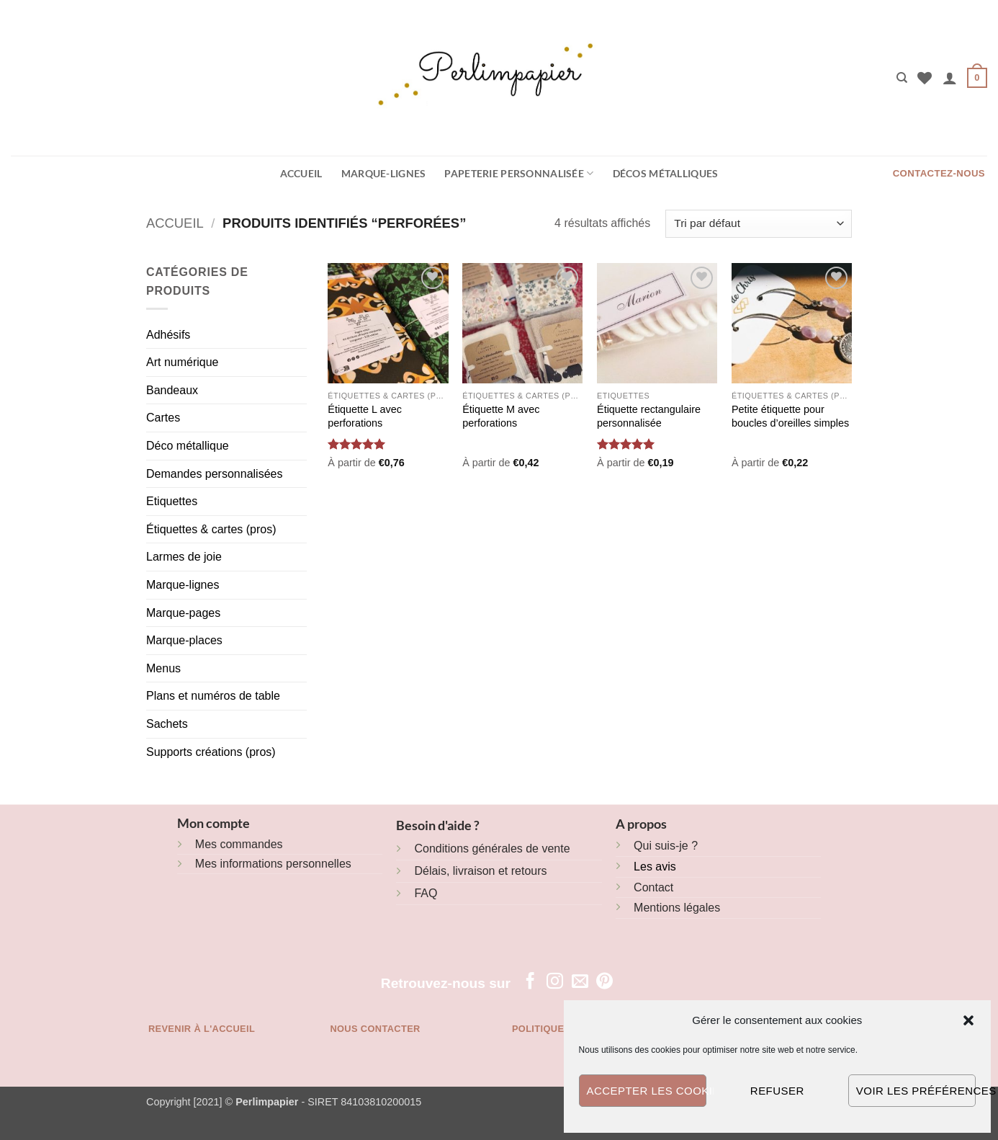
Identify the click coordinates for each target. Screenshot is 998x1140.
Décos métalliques (666, 173)
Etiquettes (171, 501)
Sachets (167, 724)
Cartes (163, 417)
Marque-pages (183, 613)
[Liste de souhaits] (924, 78)
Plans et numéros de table (213, 696)
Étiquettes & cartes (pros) (211, 529)
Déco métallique (187, 446)
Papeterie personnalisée (518, 173)
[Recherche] (901, 78)
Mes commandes (239, 844)
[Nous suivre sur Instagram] (555, 982)
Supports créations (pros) (211, 752)
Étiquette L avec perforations (365, 416)
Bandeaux (172, 390)
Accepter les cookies (646, 1091)
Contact (653, 887)
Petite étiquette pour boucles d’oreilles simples (790, 416)
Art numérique (182, 362)
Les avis (655, 866)
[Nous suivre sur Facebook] (530, 982)
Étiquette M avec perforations (500, 416)
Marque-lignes (383, 173)
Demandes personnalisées (214, 474)
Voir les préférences (916, 1091)
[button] (968, 1020)
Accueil (301, 173)
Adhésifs (168, 335)
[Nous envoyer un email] (580, 982)
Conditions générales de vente (492, 848)
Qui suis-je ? (666, 846)
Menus (163, 668)
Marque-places (184, 640)
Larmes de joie (184, 557)
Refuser (777, 1091)
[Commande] (758, 224)
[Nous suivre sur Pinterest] (604, 982)
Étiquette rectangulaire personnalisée (649, 416)
